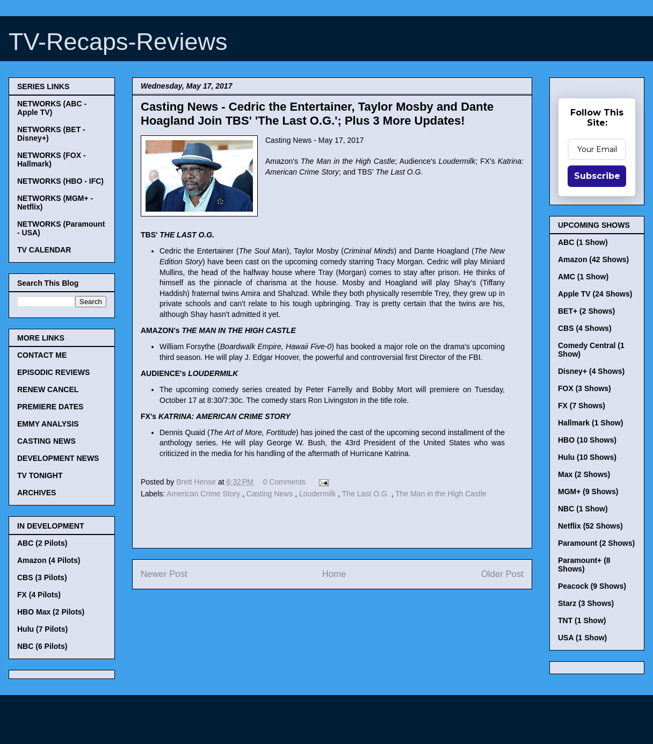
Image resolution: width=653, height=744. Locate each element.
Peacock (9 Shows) (592, 586)
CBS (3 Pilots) (42, 577)
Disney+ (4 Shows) (591, 371)
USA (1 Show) (582, 637)
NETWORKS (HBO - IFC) (60, 181)
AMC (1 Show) (583, 276)
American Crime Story (204, 493)
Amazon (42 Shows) (593, 259)
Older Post (502, 574)
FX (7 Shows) (581, 405)
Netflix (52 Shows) (590, 526)
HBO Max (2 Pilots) (50, 612)
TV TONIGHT (40, 475)
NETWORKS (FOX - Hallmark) (51, 159)
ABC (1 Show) (583, 242)
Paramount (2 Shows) (596, 543)
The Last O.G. (366, 493)
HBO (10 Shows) (587, 440)
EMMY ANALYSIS (48, 424)
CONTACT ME (42, 355)
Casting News (270, 493)
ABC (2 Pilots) (42, 543)
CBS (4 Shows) (585, 328)
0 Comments (284, 482)
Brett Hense (197, 482)
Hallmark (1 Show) (590, 422)
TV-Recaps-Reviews (118, 41)
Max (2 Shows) (584, 474)
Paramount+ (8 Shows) (584, 564)
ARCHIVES (36, 492)
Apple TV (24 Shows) (595, 294)
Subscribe (597, 176)
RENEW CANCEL (47, 389)
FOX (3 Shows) (584, 388)
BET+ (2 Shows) (586, 311)
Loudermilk (318, 493)
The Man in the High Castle (441, 493)
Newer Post (164, 574)
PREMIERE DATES (50, 406)
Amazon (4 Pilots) (48, 560)
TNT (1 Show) (582, 620)
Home (334, 574)
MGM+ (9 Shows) (588, 491)
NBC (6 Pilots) (42, 646)
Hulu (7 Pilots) (42, 629)
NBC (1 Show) (583, 508)
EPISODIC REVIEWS (53, 372)
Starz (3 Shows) (586, 603)
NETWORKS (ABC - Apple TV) (51, 108)
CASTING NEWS (46, 441)
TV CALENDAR (44, 249)
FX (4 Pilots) (39, 594)
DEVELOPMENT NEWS (58, 458)
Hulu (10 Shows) (587, 457)
